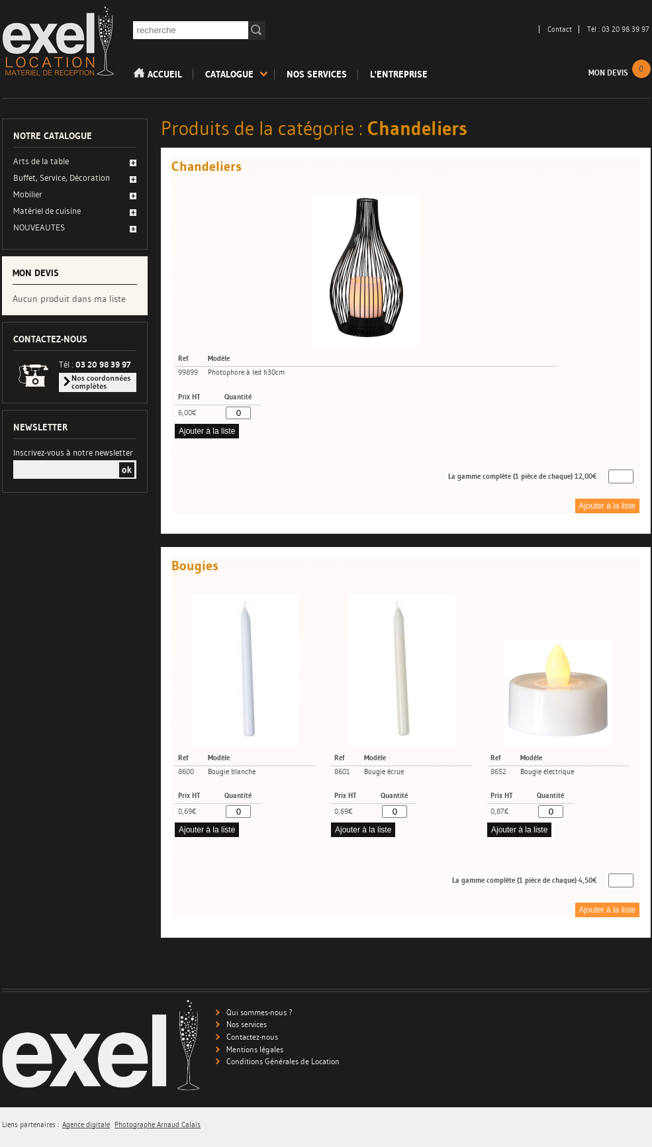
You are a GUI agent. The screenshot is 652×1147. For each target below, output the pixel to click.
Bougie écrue (384, 772)
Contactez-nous (252, 1037)
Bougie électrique (547, 772)
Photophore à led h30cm (246, 372)
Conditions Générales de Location (283, 1061)
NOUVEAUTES (39, 227)
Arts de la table (41, 161)
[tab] (74, 162)
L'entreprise (399, 74)
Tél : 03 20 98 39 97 (618, 29)
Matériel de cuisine (47, 210)
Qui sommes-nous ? (259, 1012)
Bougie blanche (232, 772)
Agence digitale (86, 1125)
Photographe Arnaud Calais (158, 1125)
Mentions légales (254, 1049)
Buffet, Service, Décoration (61, 177)
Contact (559, 29)
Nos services (317, 74)
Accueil (157, 74)
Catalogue (229, 74)
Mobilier (27, 194)
